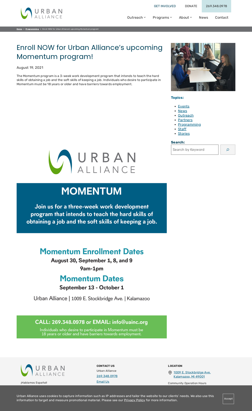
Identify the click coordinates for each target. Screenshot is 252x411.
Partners (185, 120)
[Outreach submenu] (145, 17)
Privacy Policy (134, 400)
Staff (182, 129)
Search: (178, 142)
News (182, 111)
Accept (228, 398)
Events (184, 106)
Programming (189, 124)
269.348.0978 (216, 6)
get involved (165, 6)
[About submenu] (191, 17)
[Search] (227, 150)
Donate (191, 6)
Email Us (103, 382)
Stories (184, 133)
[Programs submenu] (171, 17)
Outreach (186, 115)
